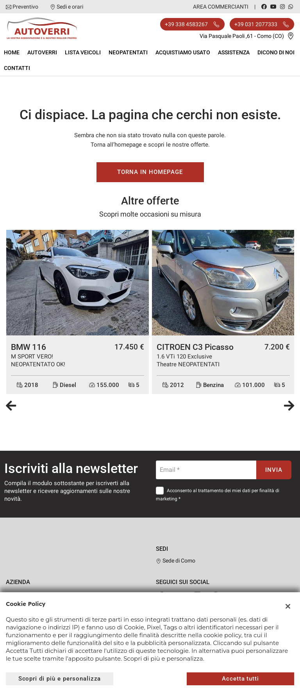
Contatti (17, 68)
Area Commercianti (220, 7)
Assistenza (234, 52)
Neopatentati (128, 52)
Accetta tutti (240, 678)
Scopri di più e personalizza (59, 678)
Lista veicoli (83, 52)
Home (12, 52)
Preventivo (25, 7)
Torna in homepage (149, 172)
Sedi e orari (70, 7)
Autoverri (42, 52)
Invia (273, 469)
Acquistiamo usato (182, 52)
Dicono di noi (276, 52)
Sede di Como (175, 560)
